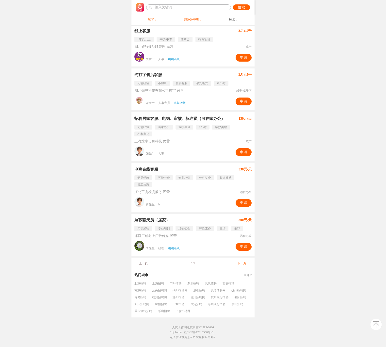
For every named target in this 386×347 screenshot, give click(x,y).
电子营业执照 (179, 337)
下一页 (241, 263)
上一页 (143, 263)
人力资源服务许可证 (203, 337)
